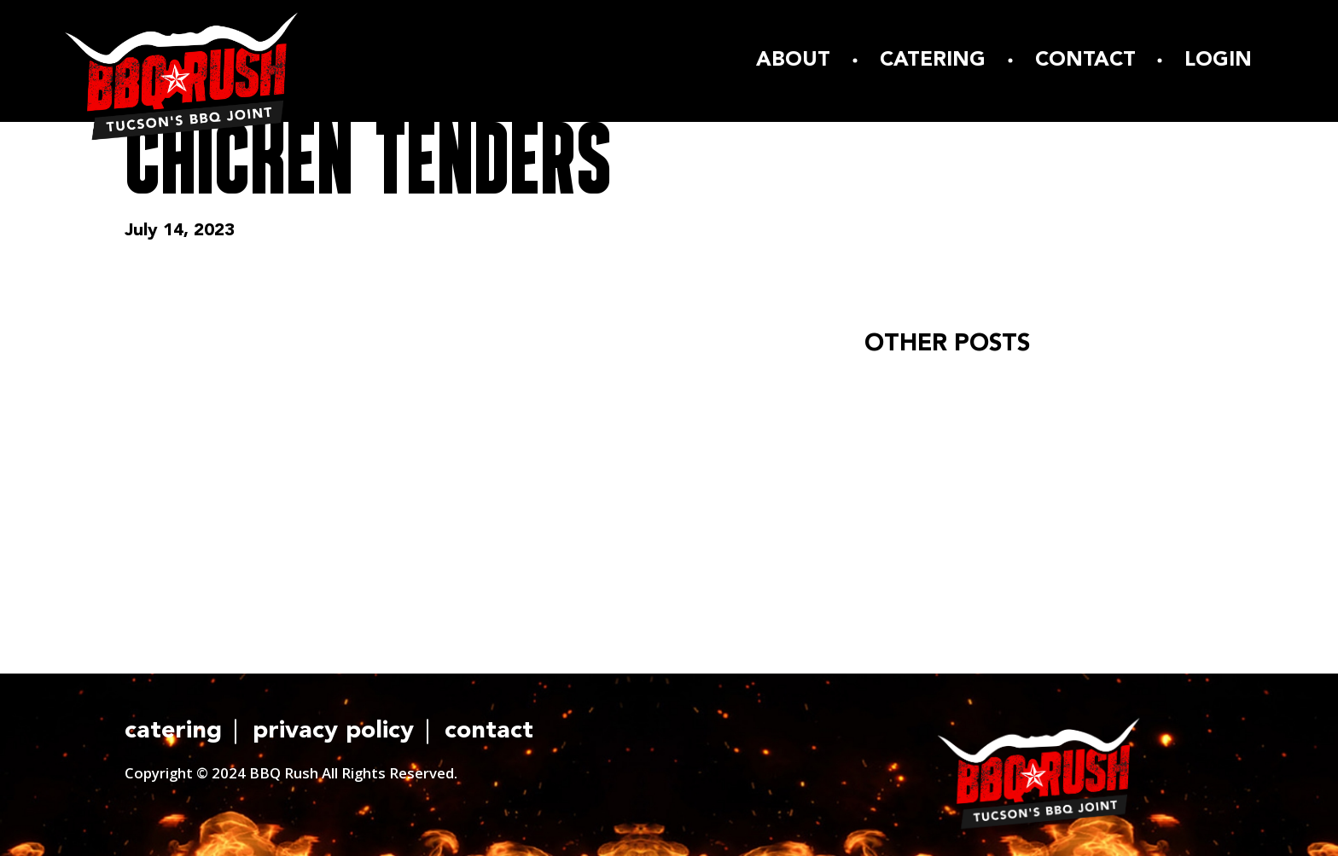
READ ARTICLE (939, 480)
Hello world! (917, 390)
